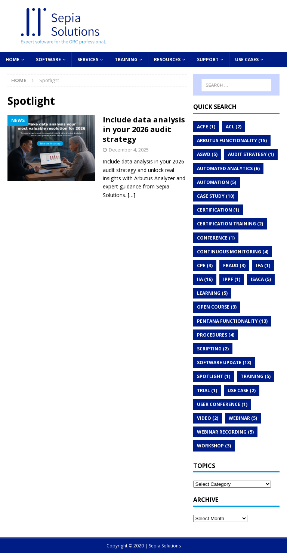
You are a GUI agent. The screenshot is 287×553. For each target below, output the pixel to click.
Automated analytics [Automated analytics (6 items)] (228, 168)
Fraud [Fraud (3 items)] (234, 265)
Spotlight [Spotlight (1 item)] (213, 376)
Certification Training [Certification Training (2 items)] (230, 224)
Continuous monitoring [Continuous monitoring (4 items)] (232, 252)
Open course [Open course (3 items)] (217, 307)
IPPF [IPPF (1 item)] (231, 279)
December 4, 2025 (129, 149)
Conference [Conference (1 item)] (216, 238)
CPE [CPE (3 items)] (205, 265)
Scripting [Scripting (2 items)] (213, 349)
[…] (131, 195)
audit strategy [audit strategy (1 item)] (251, 154)
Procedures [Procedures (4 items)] (215, 335)
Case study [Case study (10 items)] (215, 196)
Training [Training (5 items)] (256, 376)
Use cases (247, 59)
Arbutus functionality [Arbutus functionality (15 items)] (232, 140)
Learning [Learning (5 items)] (212, 293)
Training (126, 59)
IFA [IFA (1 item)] (263, 265)
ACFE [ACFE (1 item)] (206, 127)
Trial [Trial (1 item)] (207, 390)
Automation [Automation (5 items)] (216, 182)
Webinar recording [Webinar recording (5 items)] (225, 432)
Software (48, 59)
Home (12, 59)
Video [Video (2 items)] (207, 418)
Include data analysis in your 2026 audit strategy (144, 129)
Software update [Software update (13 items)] (224, 362)
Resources (167, 59)
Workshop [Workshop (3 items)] (214, 446)
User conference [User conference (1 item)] (222, 404)
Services (87, 59)
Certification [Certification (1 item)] (218, 210)
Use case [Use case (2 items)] (242, 390)
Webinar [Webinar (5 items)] (243, 418)
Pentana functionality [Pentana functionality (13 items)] (232, 321)
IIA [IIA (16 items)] (205, 279)
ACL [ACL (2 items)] (233, 127)
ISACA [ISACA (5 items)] (261, 279)
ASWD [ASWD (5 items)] (207, 154)
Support (208, 59)
